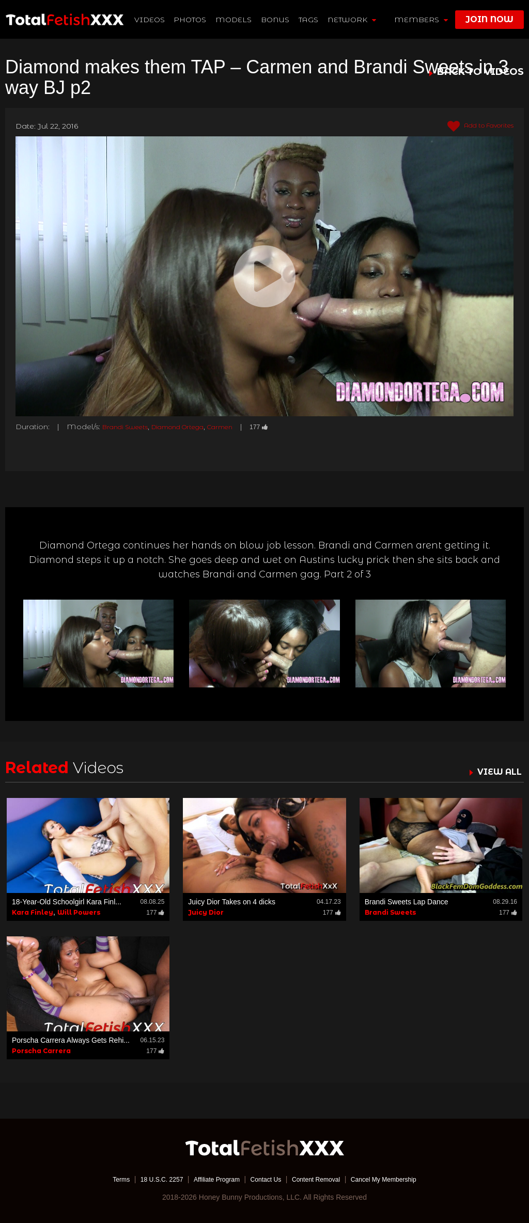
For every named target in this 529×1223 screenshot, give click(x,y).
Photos (191, 19)
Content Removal (322, 1179)
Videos (150, 19)
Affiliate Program (209, 1179)
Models (234, 19)
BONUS (276, 19)
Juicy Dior (206, 912)
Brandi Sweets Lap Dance (406, 901)
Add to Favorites (474, 126)
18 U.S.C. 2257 (147, 1179)
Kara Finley (32, 912)
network (352, 19)
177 (284, 426)
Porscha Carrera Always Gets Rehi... (71, 1040)
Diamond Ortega (192, 426)
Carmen (242, 426)
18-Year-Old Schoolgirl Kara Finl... (66, 901)
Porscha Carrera (41, 1051)
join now (489, 19)
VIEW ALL (497, 771)
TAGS (309, 19)
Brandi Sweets (129, 426)
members (421, 19)
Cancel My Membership (399, 1179)
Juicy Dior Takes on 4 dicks (231, 901)
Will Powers (78, 912)
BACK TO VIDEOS (480, 72)
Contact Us (265, 1179)
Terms (102, 1179)
